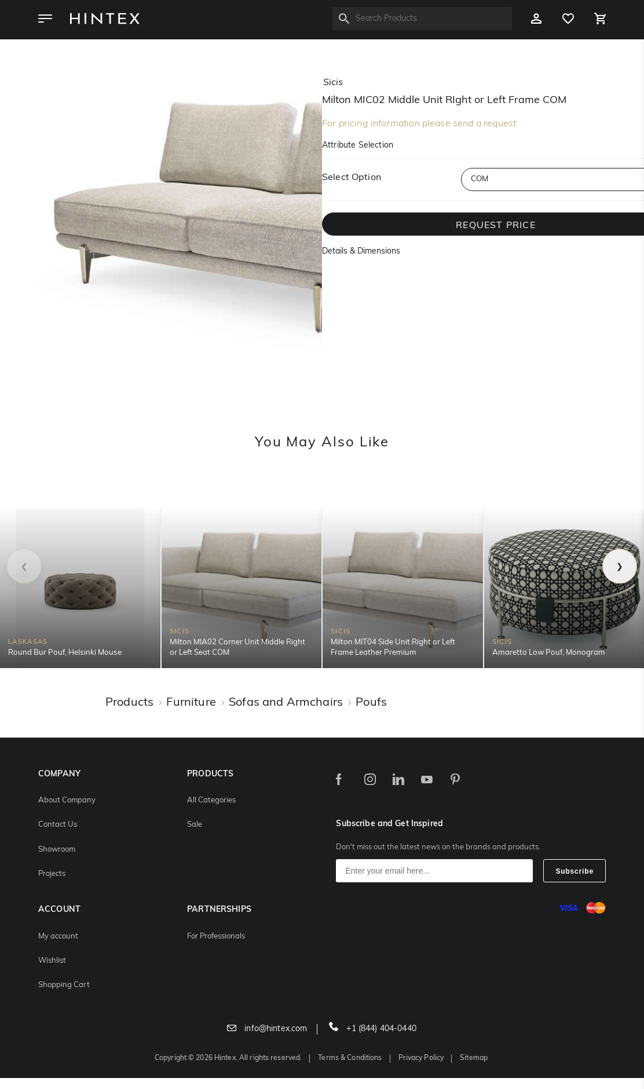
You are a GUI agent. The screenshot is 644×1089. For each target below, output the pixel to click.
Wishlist (52, 961)
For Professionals (216, 936)
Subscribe (574, 871)
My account (58, 936)
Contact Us (57, 824)
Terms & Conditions (350, 1058)
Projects (51, 874)
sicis (333, 82)
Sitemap (474, 1058)
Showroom (56, 849)
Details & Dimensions (361, 251)
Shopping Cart (64, 985)
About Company (67, 800)
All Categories (211, 800)
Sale (194, 824)
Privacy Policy (421, 1058)
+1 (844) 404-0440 (372, 1029)
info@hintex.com (267, 1029)
